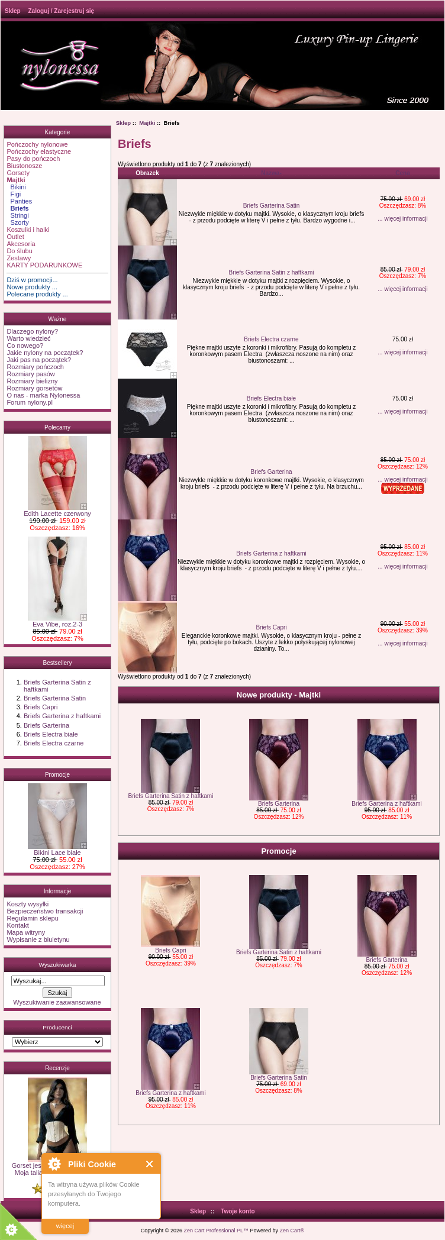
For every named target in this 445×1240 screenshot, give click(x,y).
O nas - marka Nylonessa (43, 395)
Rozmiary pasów (30, 373)
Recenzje (57, 1068)
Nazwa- (271, 173)
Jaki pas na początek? (39, 359)
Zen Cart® (292, 1230)
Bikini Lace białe (57, 849)
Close (150, 1164)
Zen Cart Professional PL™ (216, 1230)
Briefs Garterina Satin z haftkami (271, 272)
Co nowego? (25, 345)
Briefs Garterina (46, 725)
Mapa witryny (26, 932)
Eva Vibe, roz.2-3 (57, 621)
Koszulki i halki (28, 229)
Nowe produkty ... (32, 286)
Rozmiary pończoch (35, 366)
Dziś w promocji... (32, 279)
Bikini (16, 186)
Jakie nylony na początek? (45, 352)
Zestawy (19, 257)
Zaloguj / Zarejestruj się (61, 11)
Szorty (17, 222)
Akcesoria (21, 243)
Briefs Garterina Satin (55, 698)
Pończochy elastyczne (39, 151)
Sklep (13, 11)
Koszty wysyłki (28, 904)
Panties (19, 201)
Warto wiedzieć (28, 338)
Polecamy (57, 427)
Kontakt (17, 925)
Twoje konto (238, 1211)
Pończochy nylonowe (37, 144)
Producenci (57, 1027)
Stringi (17, 215)
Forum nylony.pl (29, 402)
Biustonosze (24, 165)
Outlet (15, 236)
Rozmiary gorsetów (34, 388)
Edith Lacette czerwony (57, 510)
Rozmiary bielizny (32, 381)
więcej (65, 1225)
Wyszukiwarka (57, 964)
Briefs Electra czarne (53, 743)
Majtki (147, 123)
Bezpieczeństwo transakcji (45, 911)
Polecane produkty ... (37, 294)
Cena (402, 173)
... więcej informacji (402, 218)
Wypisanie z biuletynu (38, 939)
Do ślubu (19, 250)
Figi (14, 194)
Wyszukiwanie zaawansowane (57, 1002)
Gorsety (18, 172)
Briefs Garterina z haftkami (62, 715)
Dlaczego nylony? (32, 331)
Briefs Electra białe (51, 734)
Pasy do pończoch (33, 158)
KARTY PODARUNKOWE (44, 265)
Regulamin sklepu (32, 918)
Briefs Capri (40, 707)
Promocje (57, 774)
